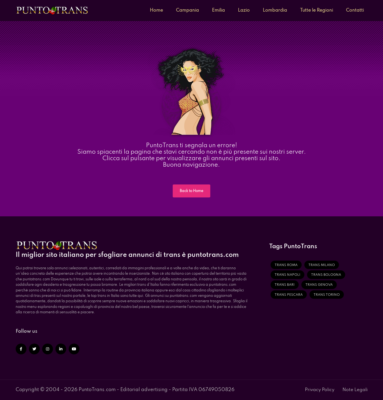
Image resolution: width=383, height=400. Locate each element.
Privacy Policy (319, 390)
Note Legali (355, 390)
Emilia (218, 10)
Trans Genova (319, 285)
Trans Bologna (326, 275)
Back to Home (191, 191)
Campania (187, 10)
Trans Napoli (287, 275)
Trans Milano (321, 265)
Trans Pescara (289, 295)
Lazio (244, 10)
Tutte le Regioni (316, 10)
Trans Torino (327, 295)
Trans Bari (285, 285)
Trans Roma (286, 265)
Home (156, 10)
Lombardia (275, 10)
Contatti (355, 10)
